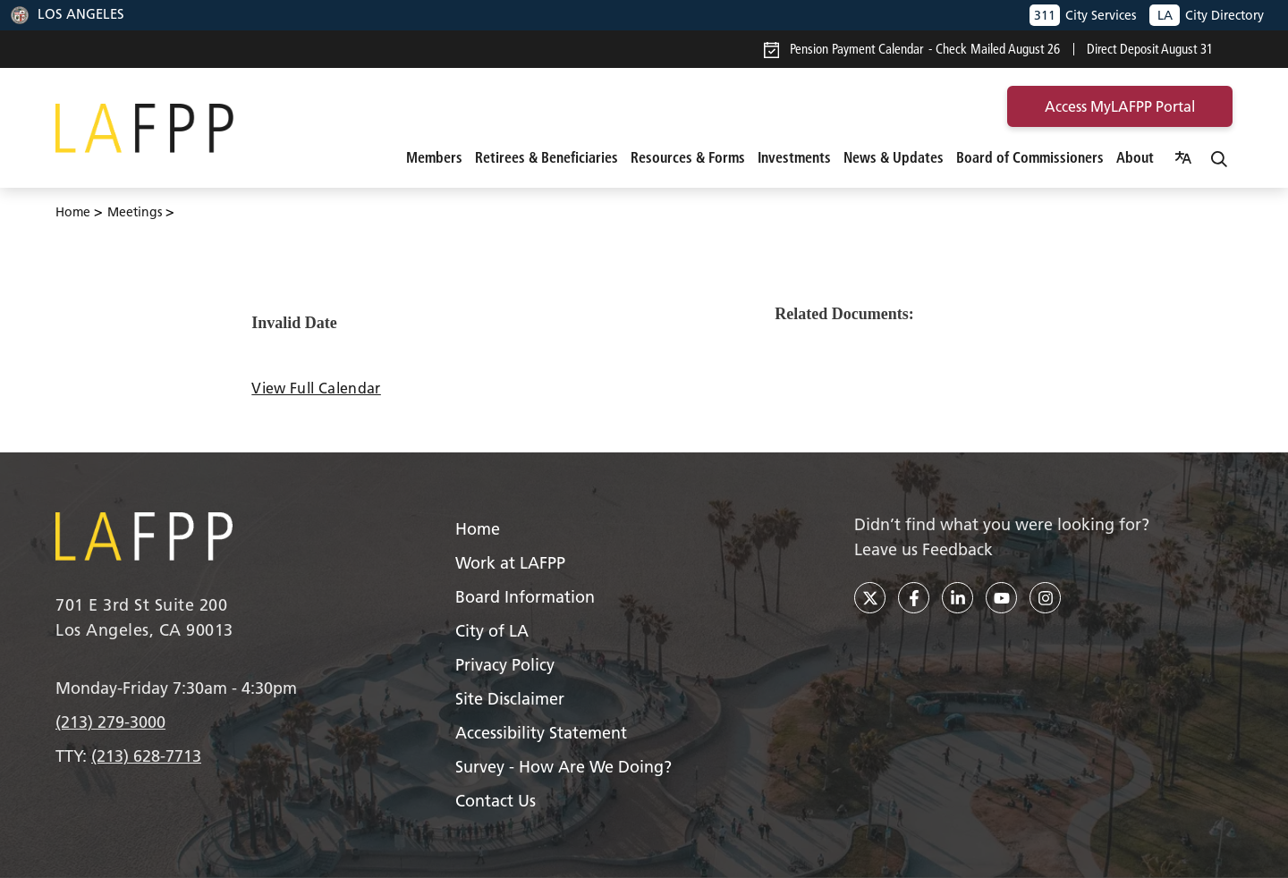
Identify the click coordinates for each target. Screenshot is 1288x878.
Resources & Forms (688, 157)
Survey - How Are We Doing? (563, 766)
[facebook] (913, 597)
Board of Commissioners (1030, 157)
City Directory (1206, 15)
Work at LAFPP (510, 563)
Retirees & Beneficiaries (546, 157)
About (1135, 157)
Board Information (525, 597)
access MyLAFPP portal (1120, 106)
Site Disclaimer (509, 698)
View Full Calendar (315, 388)
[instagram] (1045, 597)
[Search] (1219, 157)
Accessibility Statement (541, 732)
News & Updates (893, 157)
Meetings (134, 212)
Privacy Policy (505, 664)
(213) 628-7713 (146, 756)
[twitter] (870, 597)
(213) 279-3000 (110, 722)
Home (72, 212)
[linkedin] (957, 597)
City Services (1083, 15)
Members (434, 157)
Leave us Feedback (923, 549)
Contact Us (495, 800)
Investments (794, 157)
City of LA (492, 631)
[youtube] (1001, 597)
